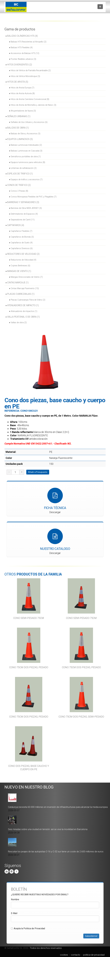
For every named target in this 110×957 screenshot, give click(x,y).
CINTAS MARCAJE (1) (18, 282)
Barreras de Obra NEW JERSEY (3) (26, 208)
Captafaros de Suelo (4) (22, 242)
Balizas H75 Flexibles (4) (22, 47)
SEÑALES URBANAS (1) (18, 116)
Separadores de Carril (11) (23, 219)
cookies (64, 954)
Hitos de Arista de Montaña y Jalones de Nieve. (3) (33, 105)
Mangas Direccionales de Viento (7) (27, 277)
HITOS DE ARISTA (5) (17, 81)
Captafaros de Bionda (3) (22, 237)
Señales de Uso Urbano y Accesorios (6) (29, 122)
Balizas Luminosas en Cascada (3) (26, 150)
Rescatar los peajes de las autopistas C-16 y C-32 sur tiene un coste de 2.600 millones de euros (55, 851)
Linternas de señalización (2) (24, 168)
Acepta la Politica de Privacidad (28, 928)
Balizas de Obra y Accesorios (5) (25, 133)
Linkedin (11, 871)
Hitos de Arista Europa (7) (22, 87)
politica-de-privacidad (94, 954)
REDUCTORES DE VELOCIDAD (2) (23, 254)
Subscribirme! (91, 936)
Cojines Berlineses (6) (20, 265)
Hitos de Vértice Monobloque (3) (25, 76)
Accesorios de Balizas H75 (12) (25, 53)
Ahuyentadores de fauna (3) (23, 110)
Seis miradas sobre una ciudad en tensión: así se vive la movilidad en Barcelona (47, 829)
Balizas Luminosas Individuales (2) (26, 145)
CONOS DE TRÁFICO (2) (19, 185)
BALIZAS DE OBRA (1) (18, 127)
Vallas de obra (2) (19, 322)
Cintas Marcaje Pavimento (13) (25, 288)
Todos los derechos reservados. (46, 948)
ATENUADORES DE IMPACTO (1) (23, 305)
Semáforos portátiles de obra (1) (26, 156)
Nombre (15, 899)
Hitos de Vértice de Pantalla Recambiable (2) (31, 70)
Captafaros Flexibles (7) (21, 231)
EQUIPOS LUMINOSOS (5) (20, 139)
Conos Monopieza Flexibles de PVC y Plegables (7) (33, 196)
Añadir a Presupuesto (37, 472)
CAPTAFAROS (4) (15, 225)
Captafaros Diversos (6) (22, 248)
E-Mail (14, 913)
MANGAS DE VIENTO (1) (19, 271)
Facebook (16, 871)
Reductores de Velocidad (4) (23, 260)
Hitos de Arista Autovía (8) (23, 93)
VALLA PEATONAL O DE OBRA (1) (23, 316)
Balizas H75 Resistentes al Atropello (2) (28, 41)
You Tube (6, 871)
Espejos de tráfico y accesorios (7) (27, 179)
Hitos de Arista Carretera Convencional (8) (30, 99)
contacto (75, 954)
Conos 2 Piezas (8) (19, 191)
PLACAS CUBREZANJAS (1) (20, 294)
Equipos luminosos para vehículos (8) (28, 162)
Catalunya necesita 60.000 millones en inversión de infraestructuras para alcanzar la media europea (58, 807)
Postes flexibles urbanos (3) (23, 59)
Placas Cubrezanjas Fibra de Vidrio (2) (28, 300)
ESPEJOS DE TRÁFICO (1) (20, 173)
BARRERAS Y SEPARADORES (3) (23, 202)
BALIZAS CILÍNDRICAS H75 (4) (22, 36)
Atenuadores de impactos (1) (24, 311)
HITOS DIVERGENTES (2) (19, 64)
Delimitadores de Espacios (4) (24, 214)
